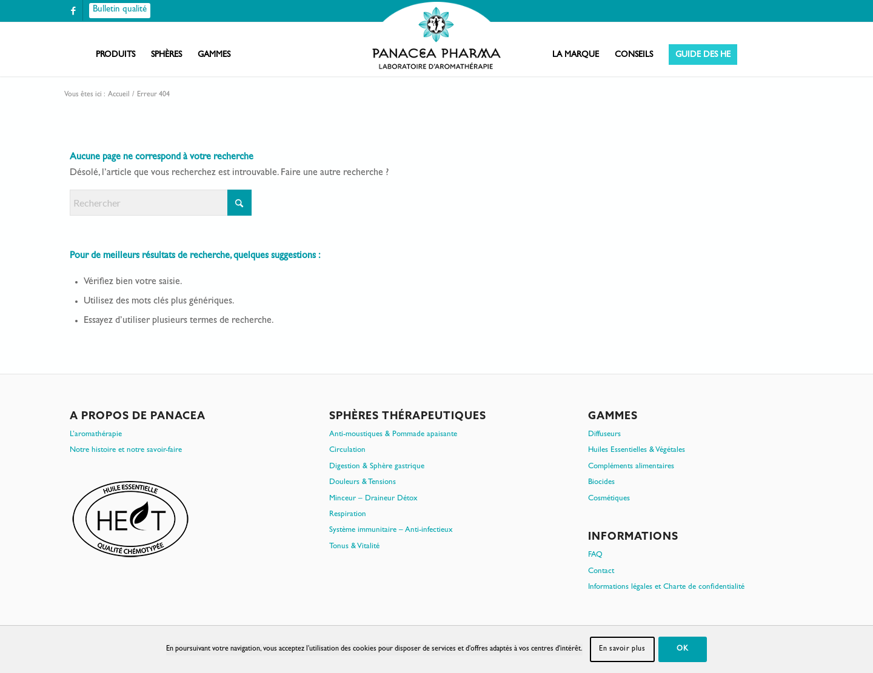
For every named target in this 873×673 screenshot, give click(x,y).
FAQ (595, 555)
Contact (601, 571)
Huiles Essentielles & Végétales (636, 450)
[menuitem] (115, 55)
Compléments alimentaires (631, 467)
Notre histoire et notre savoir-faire (126, 450)
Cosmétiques (609, 499)
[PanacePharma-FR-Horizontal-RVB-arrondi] (436, 36)
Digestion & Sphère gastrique (376, 467)
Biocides (601, 482)
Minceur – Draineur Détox (373, 499)
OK (682, 649)
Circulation (347, 450)
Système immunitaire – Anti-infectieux (391, 530)
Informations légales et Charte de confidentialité (666, 587)
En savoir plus (622, 649)
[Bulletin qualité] (119, 10)
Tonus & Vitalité (354, 547)
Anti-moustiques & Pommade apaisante (393, 435)
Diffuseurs (604, 435)
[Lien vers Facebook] (73, 11)
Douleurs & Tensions (362, 482)
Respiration (347, 515)
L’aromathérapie (96, 435)
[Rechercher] (161, 203)
